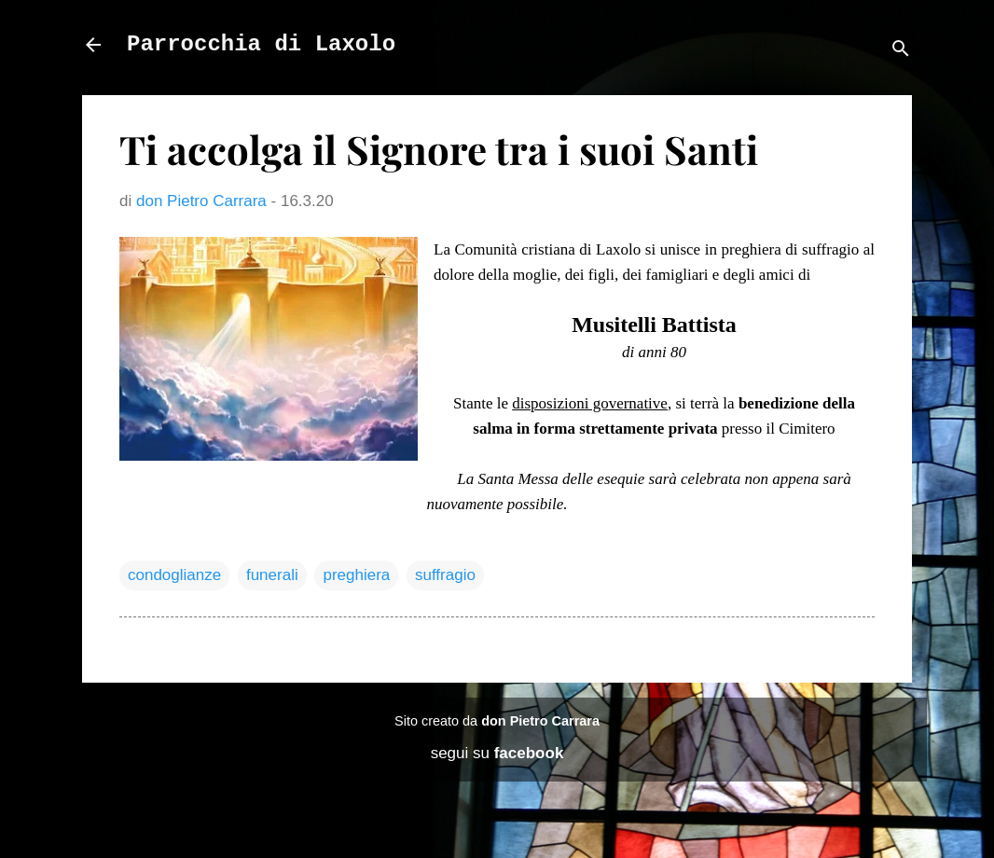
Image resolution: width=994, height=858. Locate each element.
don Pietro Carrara (540, 720)
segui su (497, 753)
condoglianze (174, 575)
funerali (272, 575)
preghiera (356, 575)
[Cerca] (901, 50)
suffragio (445, 575)
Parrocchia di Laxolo (261, 44)
